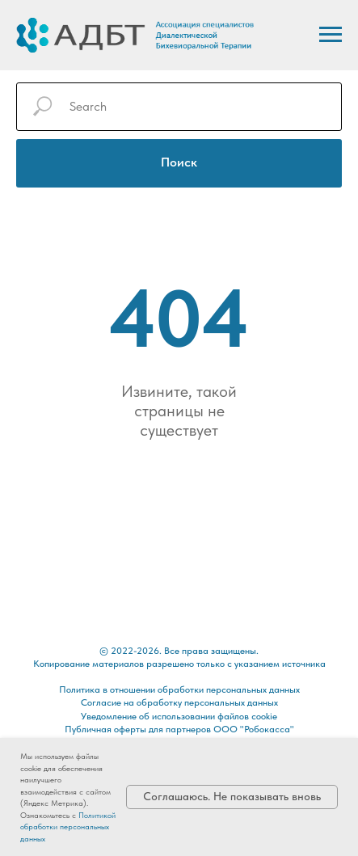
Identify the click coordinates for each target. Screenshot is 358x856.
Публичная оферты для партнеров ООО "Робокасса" (179, 729)
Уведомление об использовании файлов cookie (179, 716)
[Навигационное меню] (330, 35)
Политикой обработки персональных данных (68, 826)
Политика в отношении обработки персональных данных (179, 689)
